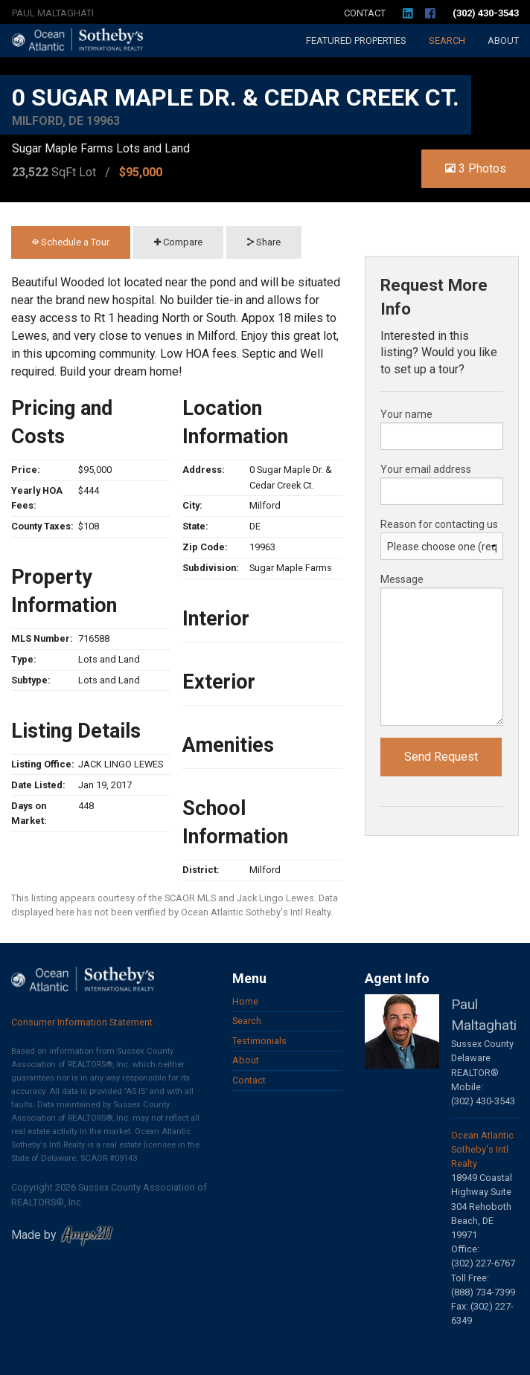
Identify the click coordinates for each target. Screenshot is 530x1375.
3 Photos (475, 168)
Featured (356, 40)
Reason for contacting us (439, 524)
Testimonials (259, 1040)
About (503, 40)
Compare (178, 242)
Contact (365, 13)
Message (402, 579)
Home (245, 1001)
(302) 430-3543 (486, 13)
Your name (406, 414)
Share (264, 242)
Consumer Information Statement (82, 1022)
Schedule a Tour (70, 242)
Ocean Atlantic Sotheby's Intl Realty (482, 1149)
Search (447, 40)
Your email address (425, 469)
